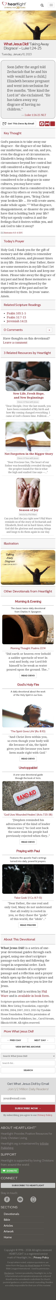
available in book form (33, 996)
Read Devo (28, 675)
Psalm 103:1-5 (16, 313)
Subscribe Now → (28, 1108)
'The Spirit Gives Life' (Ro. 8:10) (28, 731)
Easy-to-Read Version (30, 1265)
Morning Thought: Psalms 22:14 (28, 648)
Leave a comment (15, 342)
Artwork (9, 1231)
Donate (10, 1171)
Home (8, 1237)
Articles (8, 1225)
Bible (7, 1219)
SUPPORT (8, 1154)
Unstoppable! (28, 768)
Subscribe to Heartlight (28, 1185)
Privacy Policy (44, 1115)
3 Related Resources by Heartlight (27, 353)
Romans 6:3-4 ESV (13, 232)
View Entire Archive (28, 1046)
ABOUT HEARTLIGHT (18, 1128)
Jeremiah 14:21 (17, 321)
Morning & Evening (28, 601)
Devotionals (11, 1214)
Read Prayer (28, 925)
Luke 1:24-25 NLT (35, 115)
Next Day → (41, 1040)
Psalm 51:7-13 (16, 317)
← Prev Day (14, 1040)
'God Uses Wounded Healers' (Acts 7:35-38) (28, 814)
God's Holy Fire (28, 684)
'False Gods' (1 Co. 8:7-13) (28, 897)
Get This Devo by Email (18, 124)
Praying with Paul (28, 851)
